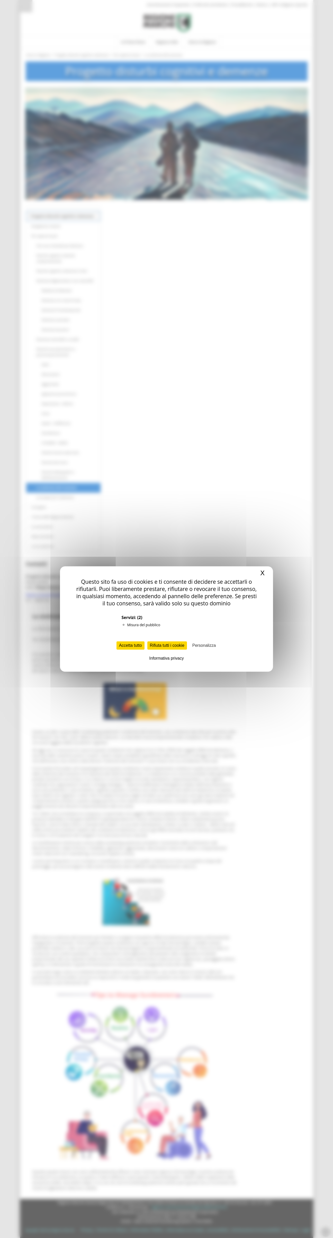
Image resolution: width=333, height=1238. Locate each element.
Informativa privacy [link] (166, 658)
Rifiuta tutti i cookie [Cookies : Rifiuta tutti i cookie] (167, 645)
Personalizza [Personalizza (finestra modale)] (204, 645)
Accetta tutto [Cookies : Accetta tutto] (130, 645)
